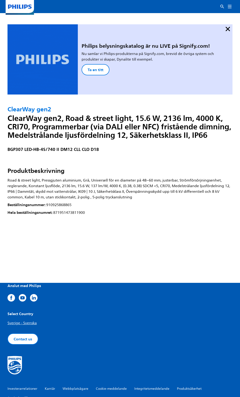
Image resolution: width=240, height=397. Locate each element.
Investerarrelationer (22, 359)
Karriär (50, 359)
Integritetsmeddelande (151, 359)
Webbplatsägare (75, 359)
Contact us (23, 310)
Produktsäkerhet (189, 359)
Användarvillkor (19, 369)
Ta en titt (66, 55)
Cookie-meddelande (111, 359)
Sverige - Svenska (22, 294)
